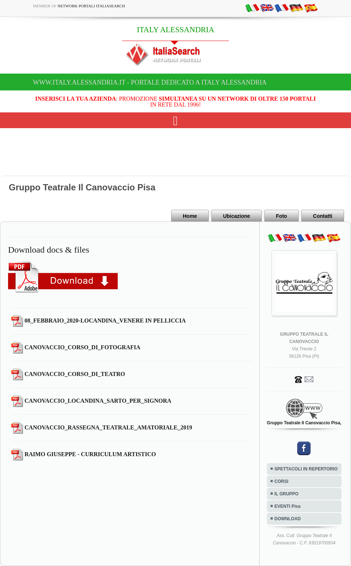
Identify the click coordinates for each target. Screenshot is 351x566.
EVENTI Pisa (288, 506)
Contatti (322, 216)
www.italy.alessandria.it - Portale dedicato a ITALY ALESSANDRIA (150, 82)
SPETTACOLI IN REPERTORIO (306, 469)
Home (190, 216)
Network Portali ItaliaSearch (91, 6)
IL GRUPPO (287, 493)
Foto (281, 216)
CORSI (281, 481)
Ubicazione (236, 216)
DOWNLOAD (288, 518)
